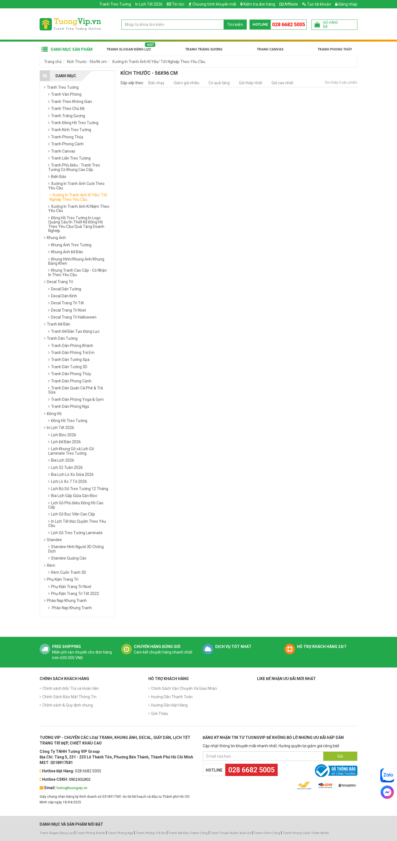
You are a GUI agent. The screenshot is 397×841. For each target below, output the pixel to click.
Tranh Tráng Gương (203, 49)
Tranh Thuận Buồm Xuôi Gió (230, 833)
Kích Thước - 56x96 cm (87, 61)
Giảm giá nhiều (186, 83)
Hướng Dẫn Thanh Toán (172, 697)
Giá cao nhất (282, 83)
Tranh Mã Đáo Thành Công (188, 833)
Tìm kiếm (235, 24)
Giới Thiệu (159, 713)
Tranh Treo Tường (115, 4)
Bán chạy (156, 83)
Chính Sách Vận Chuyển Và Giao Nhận (184, 688)
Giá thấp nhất (250, 83)
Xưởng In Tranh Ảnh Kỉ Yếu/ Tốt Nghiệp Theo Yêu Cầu (158, 61)
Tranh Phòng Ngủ (120, 833)
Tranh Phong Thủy (335, 49)
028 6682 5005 (288, 24)
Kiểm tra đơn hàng (259, 4)
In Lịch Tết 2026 (149, 4)
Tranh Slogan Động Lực (128, 49)
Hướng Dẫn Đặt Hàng (169, 705)
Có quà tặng (219, 83)
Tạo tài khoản (316, 4)
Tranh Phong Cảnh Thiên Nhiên (306, 833)
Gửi (340, 756)
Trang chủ (53, 61)
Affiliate (288, 4)
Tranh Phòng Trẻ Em (151, 833)
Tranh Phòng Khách (90, 833)
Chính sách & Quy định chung (67, 705)
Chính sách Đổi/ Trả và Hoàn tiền (70, 688)
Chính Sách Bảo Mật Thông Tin (69, 697)
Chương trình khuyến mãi (214, 4)
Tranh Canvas (270, 49)
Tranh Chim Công (267, 833)
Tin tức (178, 4)
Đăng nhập (346, 4)
